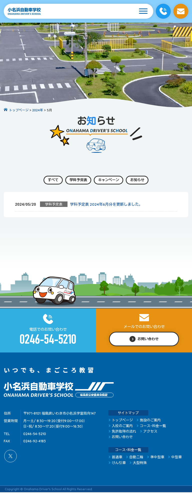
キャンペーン (109, 180)
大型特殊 (140, 463)
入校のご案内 (122, 426)
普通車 (117, 458)
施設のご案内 (150, 421)
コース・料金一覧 (153, 426)
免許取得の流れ (124, 432)
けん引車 (119, 463)
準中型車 (157, 458)
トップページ (122, 421)
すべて (50, 180)
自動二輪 (136, 458)
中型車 (176, 458)
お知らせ (139, 180)
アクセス (150, 432)
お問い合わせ (122, 437)
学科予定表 (77, 180)
